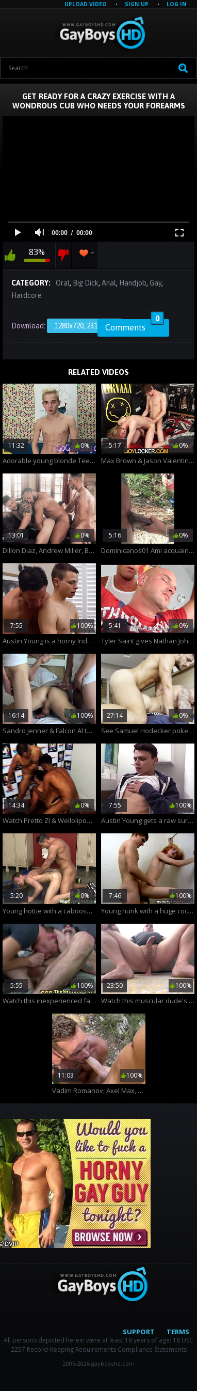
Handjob (132, 283)
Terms (178, 1331)
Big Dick (85, 283)
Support (139, 1331)
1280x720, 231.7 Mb (84, 326)
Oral (63, 283)
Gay (155, 283)
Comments (134, 326)
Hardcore (26, 295)
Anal (109, 283)
